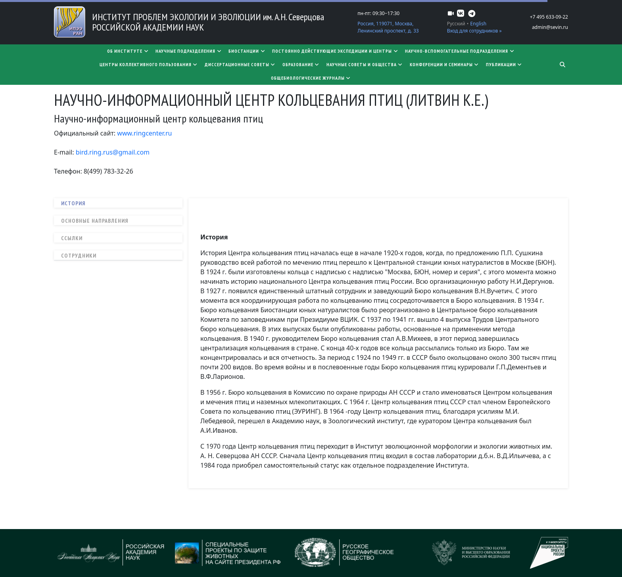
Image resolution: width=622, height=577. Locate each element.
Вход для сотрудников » (474, 30)
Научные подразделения (189, 51)
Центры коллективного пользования (149, 64)
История (73, 203)
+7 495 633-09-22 (549, 16)
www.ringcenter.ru (144, 133)
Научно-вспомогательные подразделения (460, 51)
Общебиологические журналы (311, 78)
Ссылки (72, 238)
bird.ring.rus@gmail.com (113, 152)
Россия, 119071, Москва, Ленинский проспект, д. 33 (388, 27)
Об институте (128, 51)
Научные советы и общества (364, 64)
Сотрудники (78, 255)
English (478, 23)
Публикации (504, 64)
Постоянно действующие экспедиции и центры (335, 51)
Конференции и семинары (445, 64)
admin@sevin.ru (550, 27)
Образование (301, 64)
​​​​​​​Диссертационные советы (240, 64)
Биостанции (247, 51)
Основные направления (94, 220)
